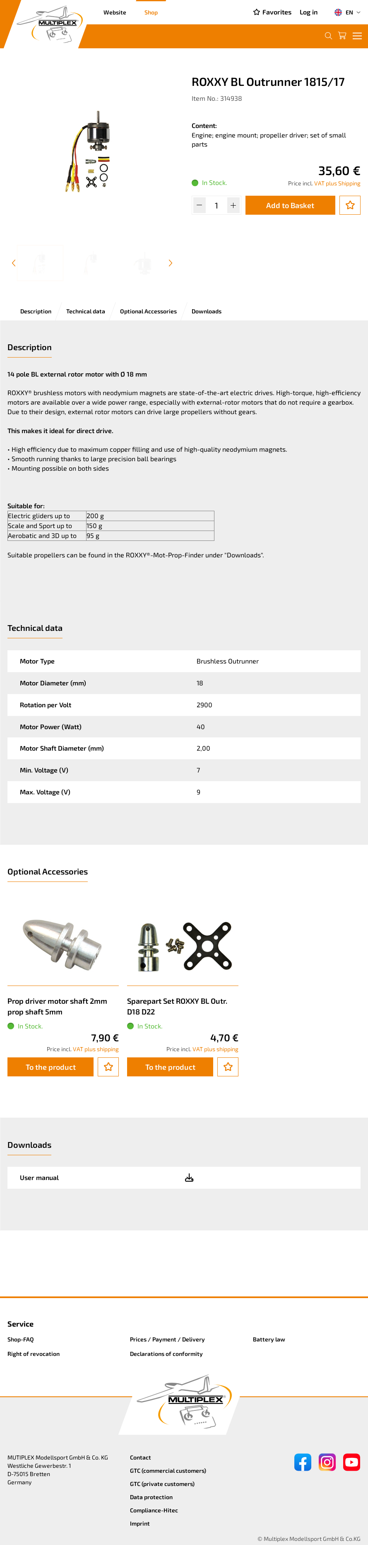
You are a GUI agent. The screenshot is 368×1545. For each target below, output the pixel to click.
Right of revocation (33, 1353)
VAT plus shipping (96, 1048)
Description (35, 311)
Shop (151, 12)
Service (20, 1323)
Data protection (151, 1496)
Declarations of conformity (166, 1353)
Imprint (140, 1523)
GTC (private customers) (162, 1483)
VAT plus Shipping (337, 183)
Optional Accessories (148, 311)
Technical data (85, 311)
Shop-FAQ (20, 1339)
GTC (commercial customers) (168, 1470)
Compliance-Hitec (154, 1510)
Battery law (269, 1339)
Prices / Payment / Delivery (167, 1339)
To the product (51, 1066)
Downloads (206, 311)
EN (343, 12)
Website (114, 12)
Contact (140, 1457)
